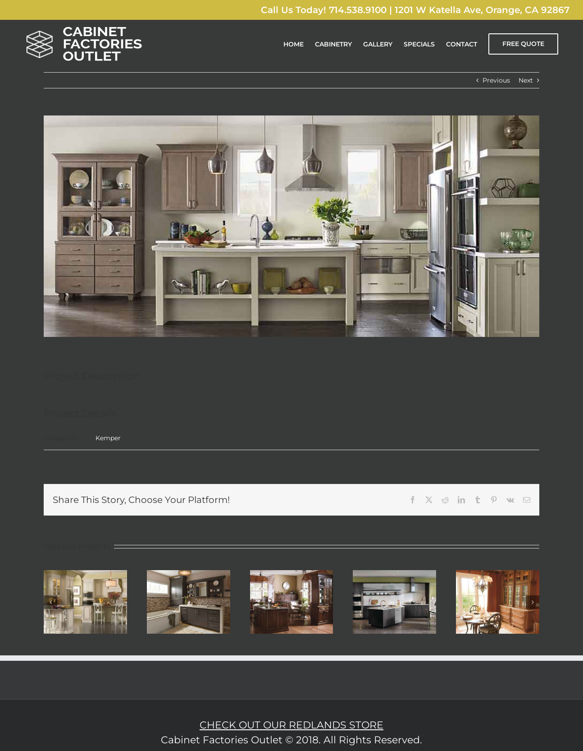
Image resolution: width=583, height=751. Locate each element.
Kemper (108, 438)
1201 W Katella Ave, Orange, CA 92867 (482, 10)
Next (526, 80)
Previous (496, 80)
